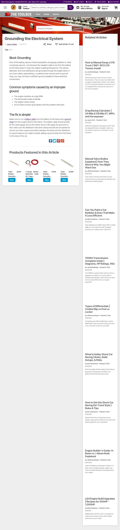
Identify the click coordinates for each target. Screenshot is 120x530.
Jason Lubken (12, 44)
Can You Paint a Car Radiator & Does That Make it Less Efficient (100, 212)
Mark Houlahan (92, 219)
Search (77, 28)
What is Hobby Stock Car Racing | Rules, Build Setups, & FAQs (99, 357)
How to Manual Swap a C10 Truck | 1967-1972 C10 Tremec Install (100, 65)
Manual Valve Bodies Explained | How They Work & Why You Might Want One (97, 163)
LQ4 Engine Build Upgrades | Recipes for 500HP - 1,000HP (100, 501)
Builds (46, 14)
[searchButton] (70, 7)
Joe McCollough (92, 72)
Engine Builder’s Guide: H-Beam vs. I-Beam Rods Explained (99, 453)
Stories (56, 14)
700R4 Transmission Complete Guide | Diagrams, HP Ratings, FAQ (100, 261)
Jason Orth (91, 120)
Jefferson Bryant (93, 171)
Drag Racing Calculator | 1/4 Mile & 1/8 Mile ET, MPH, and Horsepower (100, 113)
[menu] (5, 7)
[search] (48, 7)
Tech (38, 14)
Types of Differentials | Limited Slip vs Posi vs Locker (97, 309)
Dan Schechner (92, 364)
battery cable (30, 119)
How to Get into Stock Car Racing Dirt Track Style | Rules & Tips (99, 405)
